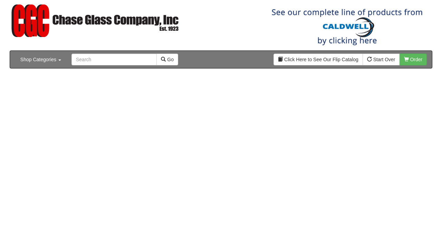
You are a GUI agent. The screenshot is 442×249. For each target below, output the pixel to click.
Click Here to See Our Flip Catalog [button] (318, 59)
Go (167, 59)
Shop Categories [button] (40, 59)
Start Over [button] (381, 59)
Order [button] (413, 59)
